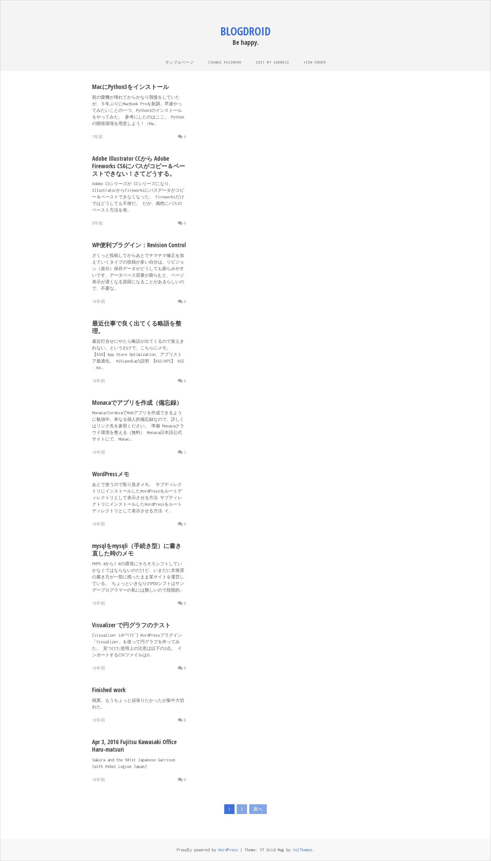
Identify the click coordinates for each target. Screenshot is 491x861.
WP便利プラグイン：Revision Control (139, 245)
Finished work (109, 690)
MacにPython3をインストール (130, 87)
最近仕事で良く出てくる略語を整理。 (136, 327)
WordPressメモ (110, 474)
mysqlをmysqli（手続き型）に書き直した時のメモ (136, 549)
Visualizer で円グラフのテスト (131, 625)
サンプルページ (179, 62)
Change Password (225, 62)
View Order (315, 62)
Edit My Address (272, 62)
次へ (258, 809)
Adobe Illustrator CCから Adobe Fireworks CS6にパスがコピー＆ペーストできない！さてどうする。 (138, 166)
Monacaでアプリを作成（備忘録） (137, 403)
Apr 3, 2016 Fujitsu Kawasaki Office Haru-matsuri (134, 746)
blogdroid (245, 31)
